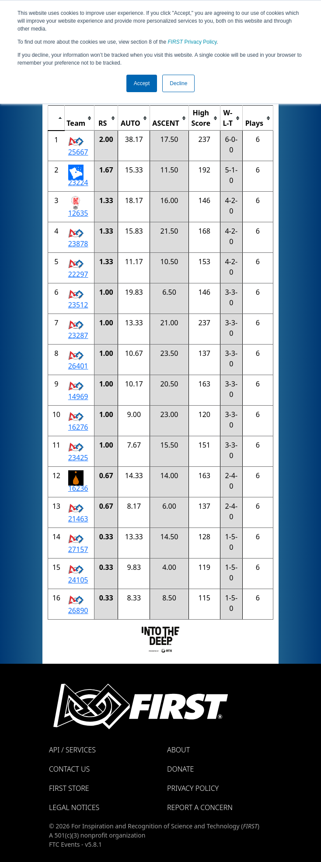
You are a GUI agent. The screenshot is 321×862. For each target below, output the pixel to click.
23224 (78, 182)
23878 (78, 243)
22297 (78, 274)
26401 (78, 366)
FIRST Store (69, 788)
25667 (78, 152)
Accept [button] (142, 83)
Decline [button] (178, 83)
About (178, 750)
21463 (78, 519)
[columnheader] (56, 118)
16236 (78, 488)
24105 (78, 580)
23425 (78, 457)
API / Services (72, 750)
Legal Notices (74, 807)
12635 (78, 213)
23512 (78, 305)
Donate (180, 769)
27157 (78, 549)
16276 (78, 427)
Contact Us (69, 769)
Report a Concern (200, 807)
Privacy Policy (192, 42)
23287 (78, 335)
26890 (78, 610)
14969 (78, 396)
